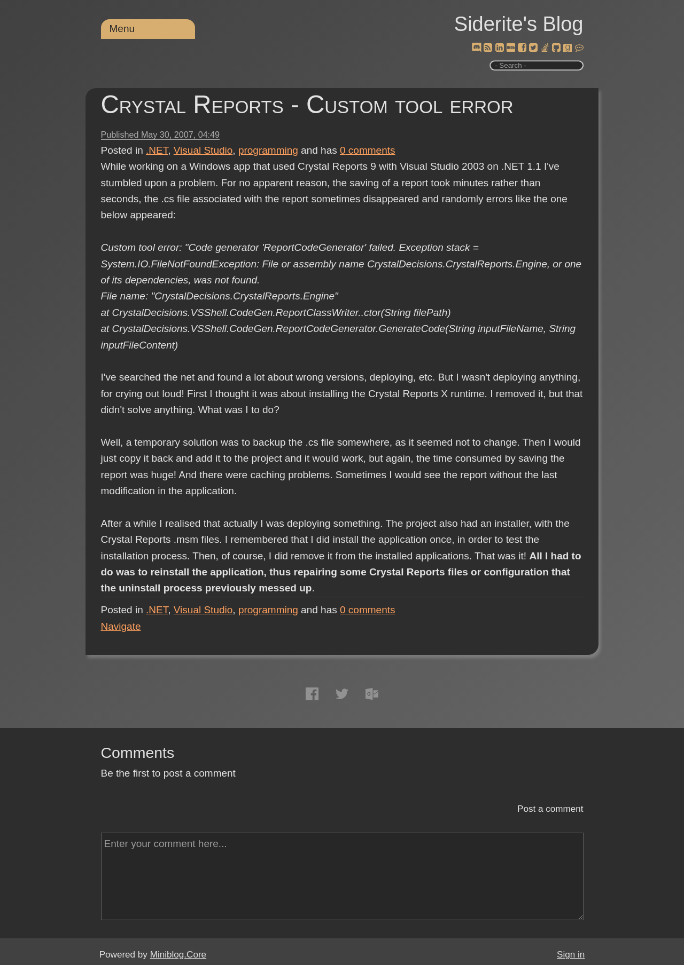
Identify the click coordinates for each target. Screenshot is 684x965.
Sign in (571, 955)
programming (268, 150)
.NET (157, 150)
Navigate (121, 626)
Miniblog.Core (178, 955)
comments (367, 150)
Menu (122, 28)
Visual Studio (203, 150)
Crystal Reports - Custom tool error (307, 104)
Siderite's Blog (519, 24)
